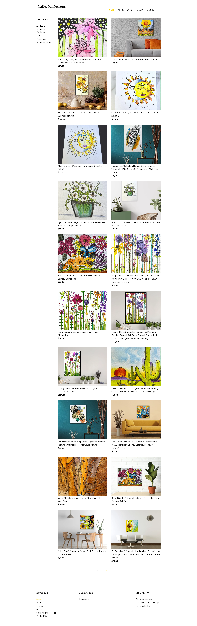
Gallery (140, 10)
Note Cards (41, 35)
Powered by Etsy (144, 606)
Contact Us (41, 616)
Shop (111, 10)
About (121, 10)
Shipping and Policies (46, 613)
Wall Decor (41, 39)
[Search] (160, 10)
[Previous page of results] (97, 570)
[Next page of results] (121, 570)
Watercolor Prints (44, 42)
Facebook (84, 599)
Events (130, 10)
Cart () (150, 10)
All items (40, 26)
